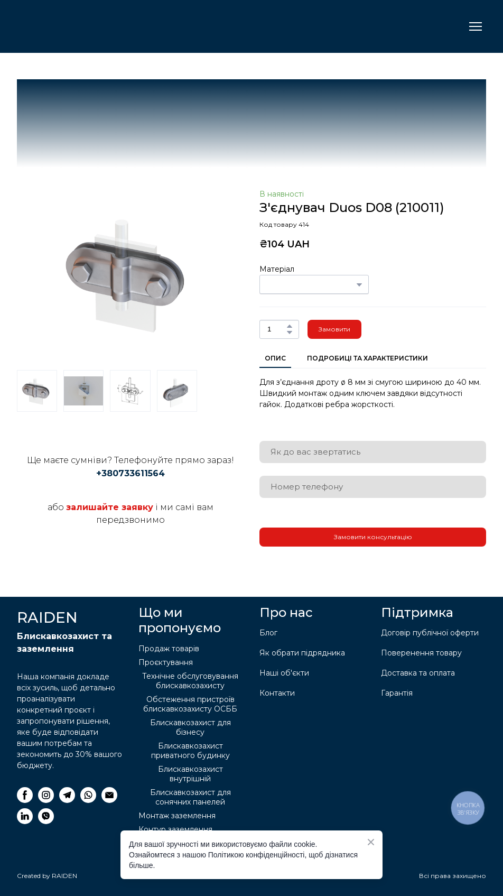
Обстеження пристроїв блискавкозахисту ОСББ (190, 704)
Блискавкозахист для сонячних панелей (190, 797)
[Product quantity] (276, 329)
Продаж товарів (168, 648)
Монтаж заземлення (177, 815)
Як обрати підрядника (302, 653)
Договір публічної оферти (430, 633)
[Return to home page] (69, 26)
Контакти (277, 693)
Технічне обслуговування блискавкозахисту (190, 680)
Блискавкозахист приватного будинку (190, 750)
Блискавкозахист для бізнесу (190, 727)
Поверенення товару (421, 653)
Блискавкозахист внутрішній (190, 773)
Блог (268, 633)
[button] (289, 326)
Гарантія (397, 693)
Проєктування (165, 662)
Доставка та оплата (418, 673)
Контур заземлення (175, 829)
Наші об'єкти (284, 673)
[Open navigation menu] (475, 26)
